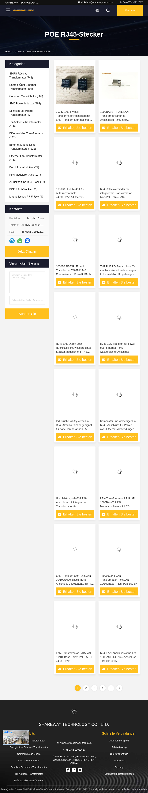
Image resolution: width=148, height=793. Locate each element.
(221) (22, 146)
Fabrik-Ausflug (119, 747)
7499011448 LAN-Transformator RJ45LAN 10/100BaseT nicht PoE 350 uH (119, 579)
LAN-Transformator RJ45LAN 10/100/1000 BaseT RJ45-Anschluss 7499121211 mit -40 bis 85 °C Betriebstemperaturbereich (74, 583)
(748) (21, 75)
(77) (24, 167)
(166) (25, 124)
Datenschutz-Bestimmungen (119, 774)
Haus (8, 51)
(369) (26, 96)
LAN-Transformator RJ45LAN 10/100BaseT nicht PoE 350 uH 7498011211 (74, 657)
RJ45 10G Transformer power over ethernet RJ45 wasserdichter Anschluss (117, 347)
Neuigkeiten (119, 760)
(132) (26, 135)
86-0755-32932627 (131, 2)
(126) (25, 158)
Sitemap (119, 767)
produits (18, 51)
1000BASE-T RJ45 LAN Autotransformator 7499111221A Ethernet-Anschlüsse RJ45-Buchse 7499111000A (71, 197)
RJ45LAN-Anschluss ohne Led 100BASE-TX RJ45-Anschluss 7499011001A (118, 657)
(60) (23, 189)
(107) (25, 174)
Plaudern (130, 10)
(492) (25, 103)
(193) (23, 86)
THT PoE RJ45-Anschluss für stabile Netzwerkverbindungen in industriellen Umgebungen (118, 270)
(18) (27, 182)
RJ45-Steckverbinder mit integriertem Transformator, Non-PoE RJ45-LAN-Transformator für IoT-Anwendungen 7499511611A (117, 197)
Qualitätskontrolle (119, 754)
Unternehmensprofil (119, 740)
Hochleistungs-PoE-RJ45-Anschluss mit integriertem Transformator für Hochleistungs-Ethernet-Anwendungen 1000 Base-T (72, 506)
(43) (21, 112)
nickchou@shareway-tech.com (95, 2)
